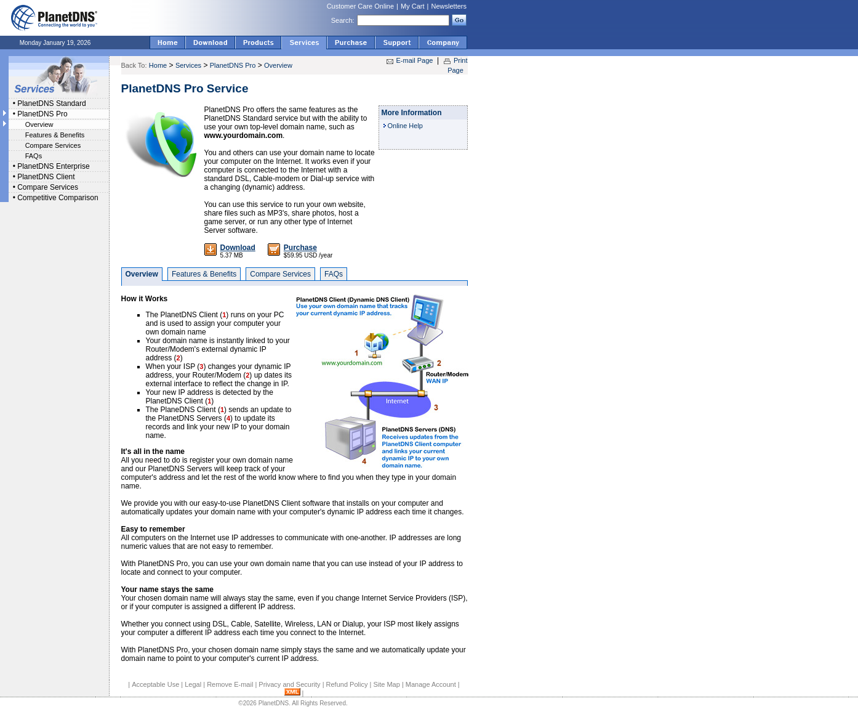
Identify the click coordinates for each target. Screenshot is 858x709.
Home (158, 65)
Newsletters (449, 6)
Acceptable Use (155, 684)
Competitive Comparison (57, 197)
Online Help (405, 125)
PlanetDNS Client (45, 176)
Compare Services (53, 145)
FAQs (33, 156)
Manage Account (431, 684)
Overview (39, 124)
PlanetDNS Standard (51, 103)
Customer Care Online (360, 6)
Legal (193, 684)
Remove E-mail (230, 684)
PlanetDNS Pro (42, 114)
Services (188, 65)
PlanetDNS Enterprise (53, 166)
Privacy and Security (289, 684)
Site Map (386, 684)
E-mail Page (414, 60)
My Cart (413, 6)
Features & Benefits (55, 135)
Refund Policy (347, 684)
